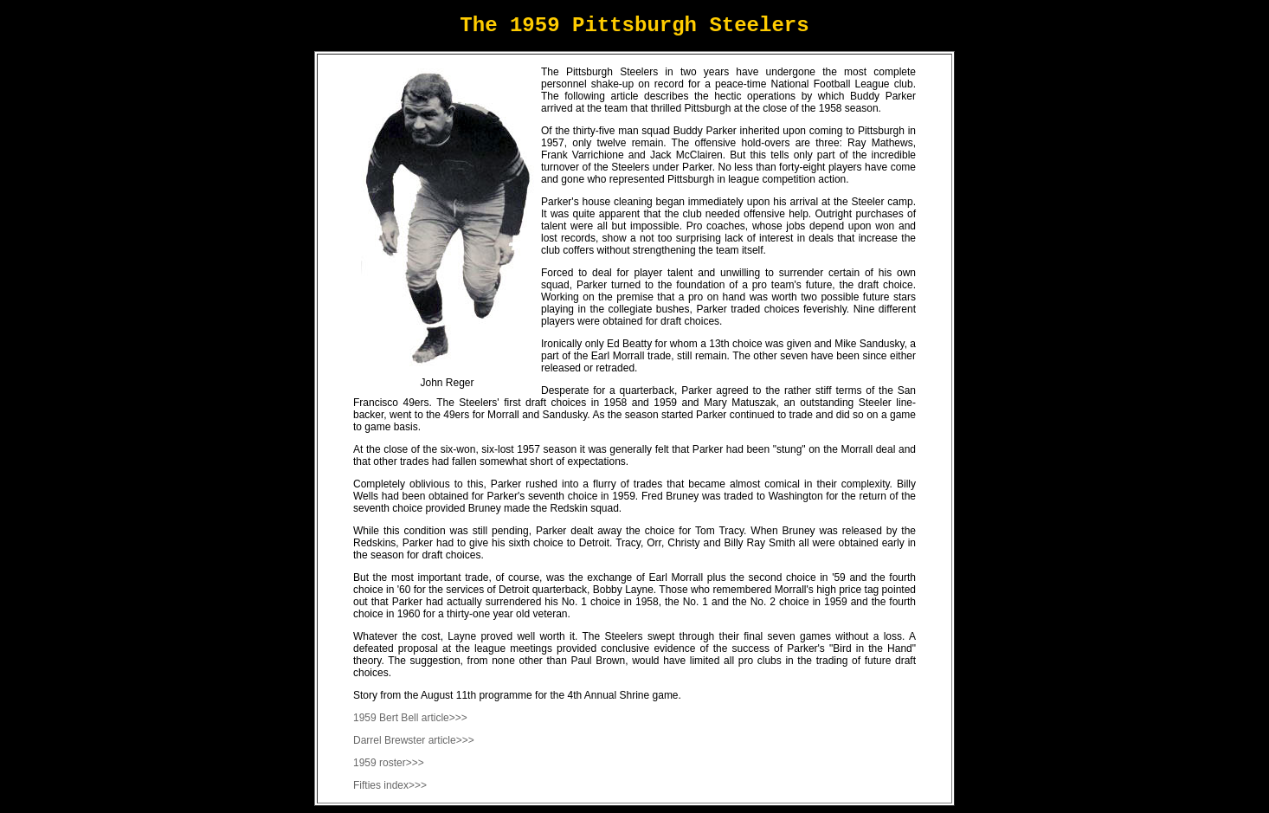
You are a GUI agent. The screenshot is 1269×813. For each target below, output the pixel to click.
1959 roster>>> (388, 763)
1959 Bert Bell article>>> (410, 718)
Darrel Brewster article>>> (413, 740)
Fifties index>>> (390, 785)
